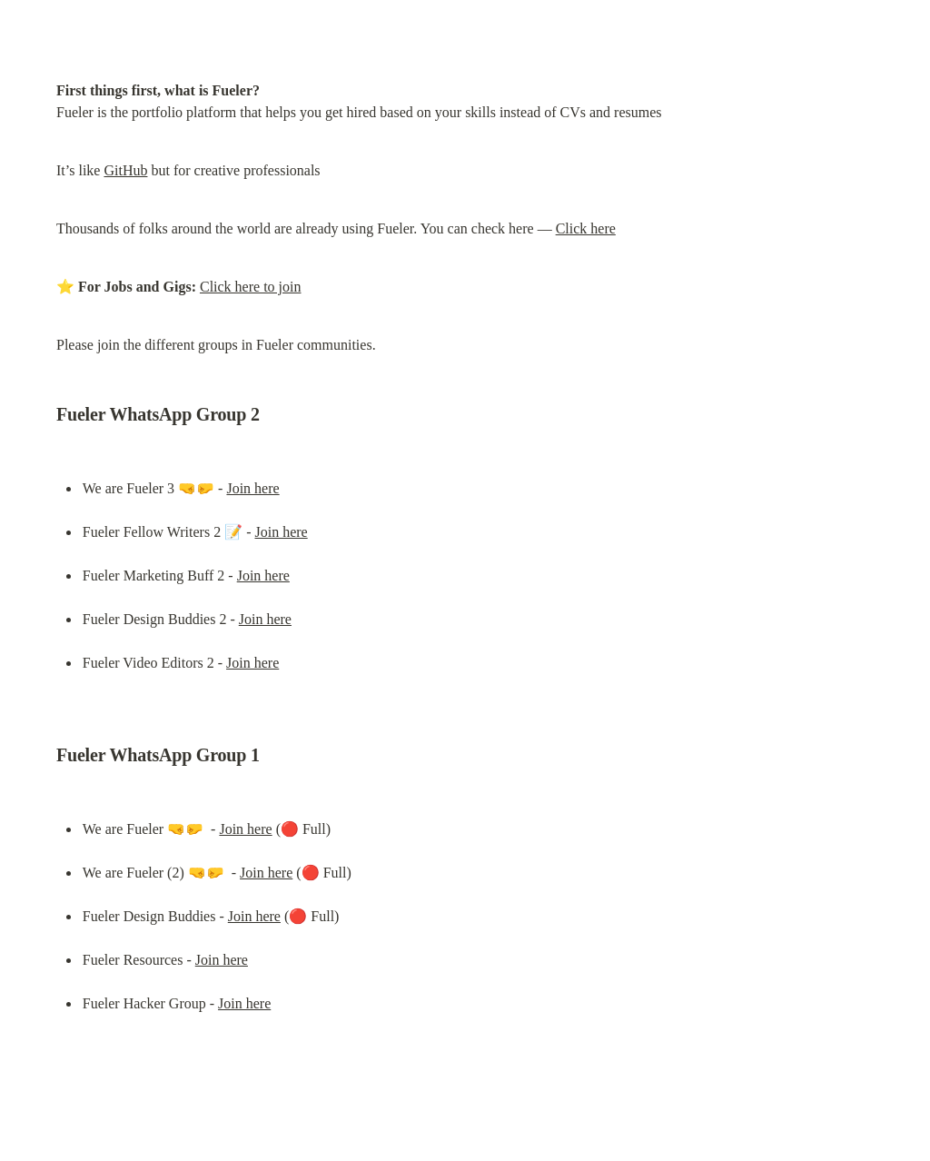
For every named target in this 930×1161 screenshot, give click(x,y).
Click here (586, 228)
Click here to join (251, 286)
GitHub (125, 170)
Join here (252, 488)
